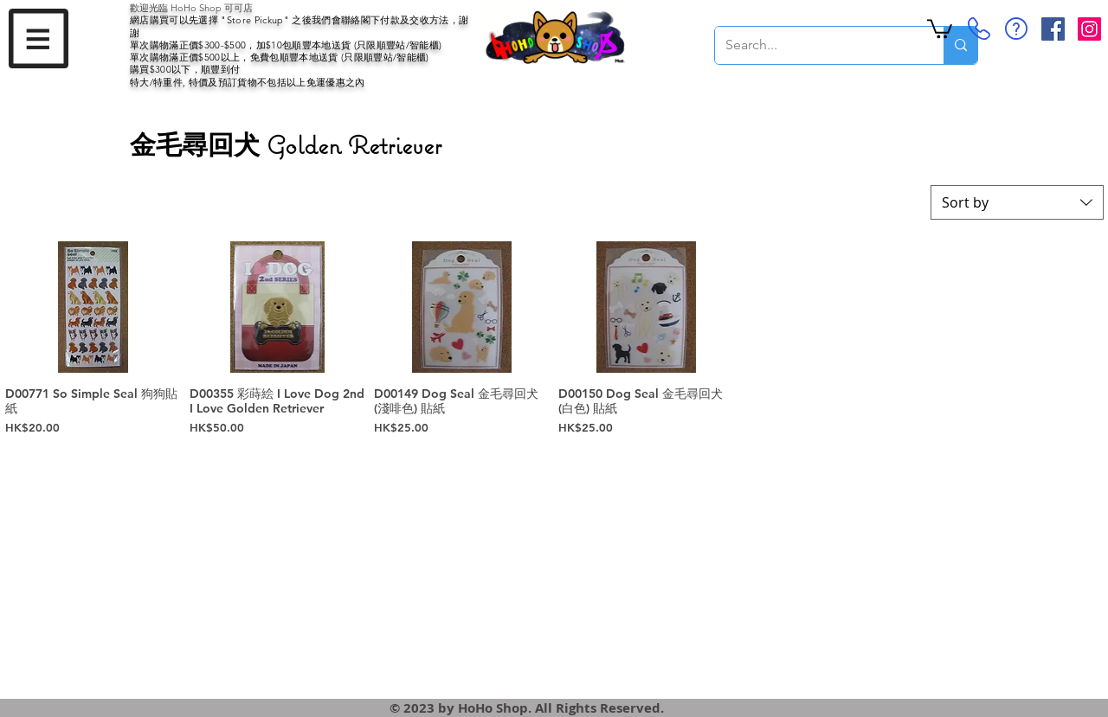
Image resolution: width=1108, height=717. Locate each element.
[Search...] (816, 45)
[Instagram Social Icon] (1089, 29)
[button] (38, 38)
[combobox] (1017, 202)
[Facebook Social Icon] (1053, 29)
